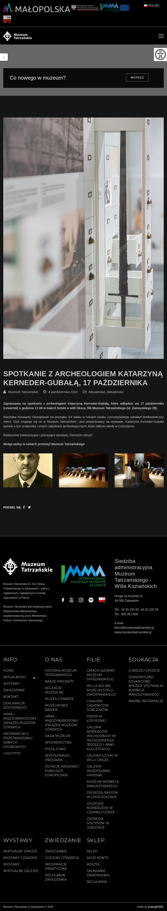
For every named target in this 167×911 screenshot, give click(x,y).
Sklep (92, 851)
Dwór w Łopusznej (96, 718)
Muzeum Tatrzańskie (23, 392)
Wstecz (137, 77)
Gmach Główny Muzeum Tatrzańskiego (101, 675)
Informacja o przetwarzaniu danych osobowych (17, 740)
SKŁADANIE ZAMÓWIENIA (98, 873)
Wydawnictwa (58, 742)
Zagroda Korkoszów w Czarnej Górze (101, 808)
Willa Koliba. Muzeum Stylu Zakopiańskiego (101, 690)
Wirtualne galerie (20, 871)
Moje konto (98, 858)
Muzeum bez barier (56, 707)
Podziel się (12, 507)
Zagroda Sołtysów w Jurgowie (98, 823)
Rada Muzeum (57, 736)
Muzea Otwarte (59, 699)
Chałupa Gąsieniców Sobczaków (98, 705)
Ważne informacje (146, 701)
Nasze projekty (59, 681)
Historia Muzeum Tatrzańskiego (61, 673)
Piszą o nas (55, 749)
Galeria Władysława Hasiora (98, 771)
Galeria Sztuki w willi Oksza (102, 758)
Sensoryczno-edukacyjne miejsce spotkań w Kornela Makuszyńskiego (146, 685)
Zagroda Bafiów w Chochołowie (102, 795)
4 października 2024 (63, 392)
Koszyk (93, 864)
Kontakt (10, 697)
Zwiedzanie (14, 690)
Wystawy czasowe (20, 858)
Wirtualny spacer (20, 851)
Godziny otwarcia (62, 858)
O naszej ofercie (144, 671)
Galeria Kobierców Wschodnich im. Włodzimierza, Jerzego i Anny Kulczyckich (101, 738)
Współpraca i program (57, 758)
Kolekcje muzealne (54, 690)
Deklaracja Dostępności (15, 705)
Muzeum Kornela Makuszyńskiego (103, 784)
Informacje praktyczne (56, 866)
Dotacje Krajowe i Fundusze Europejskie (62, 771)
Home (8, 671)
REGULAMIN (97, 882)
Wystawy (11, 684)
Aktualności (97, 392)
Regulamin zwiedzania (56, 877)
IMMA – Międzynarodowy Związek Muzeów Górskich (20, 720)
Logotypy (12, 753)
